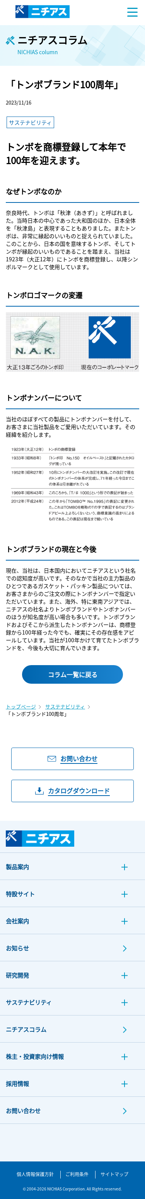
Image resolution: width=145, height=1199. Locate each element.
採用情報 (17, 1083)
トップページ (21, 706)
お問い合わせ (23, 1110)
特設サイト (20, 894)
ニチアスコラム (26, 1029)
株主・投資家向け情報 (35, 1056)
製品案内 (17, 867)
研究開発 (17, 975)
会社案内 (17, 921)
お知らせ (17, 948)
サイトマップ (114, 1174)
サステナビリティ (65, 706)
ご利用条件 (77, 1174)
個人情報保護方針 (35, 1174)
